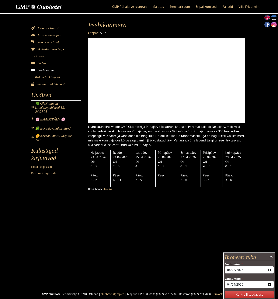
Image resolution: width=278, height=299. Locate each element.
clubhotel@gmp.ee (112, 294)
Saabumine (233, 264)
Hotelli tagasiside (42, 167)
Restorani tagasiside (43, 173)
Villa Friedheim (248, 7)
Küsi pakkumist (45, 28)
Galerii (38, 56)
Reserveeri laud (45, 42)
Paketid (227, 7)
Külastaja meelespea (48, 49)
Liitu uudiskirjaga (46, 35)
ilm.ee (107, 189)
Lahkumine (233, 278)
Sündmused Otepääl (48, 84)
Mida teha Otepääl (46, 77)
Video (38, 63)
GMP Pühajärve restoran (129, 7)
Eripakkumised (206, 7)
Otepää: (93, 33)
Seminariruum (180, 7)
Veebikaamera (44, 70)
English (267, 17)
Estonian (274, 17)
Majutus (158, 7)
